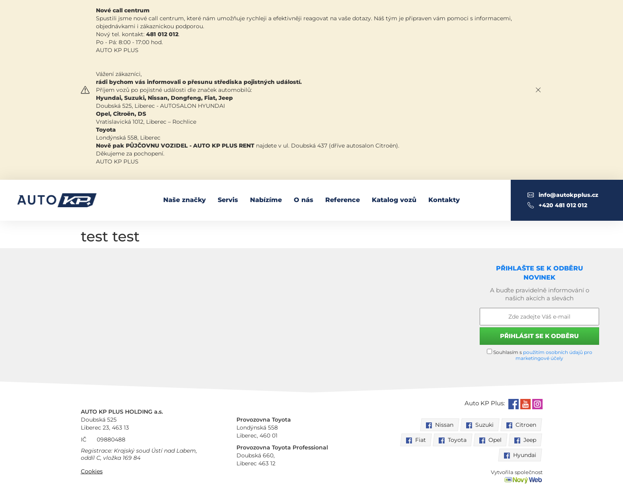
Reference (342, 200)
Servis (228, 200)
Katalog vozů (394, 200)
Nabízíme (266, 200)
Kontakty (444, 200)
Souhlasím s (539, 355)
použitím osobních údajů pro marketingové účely (554, 355)
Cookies (92, 471)
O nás (303, 200)
